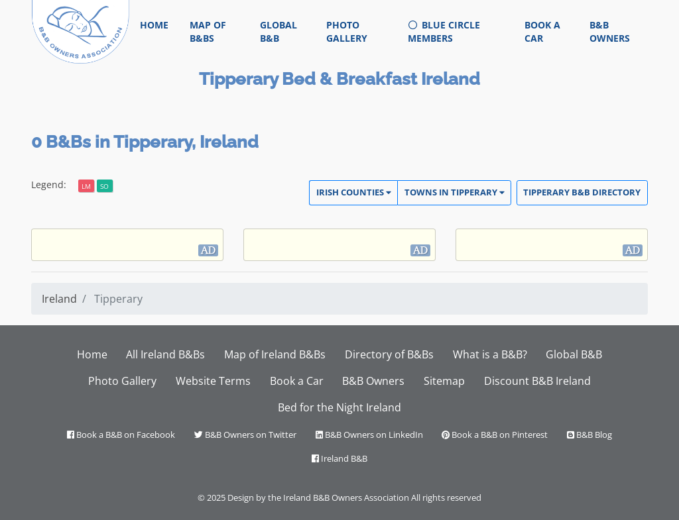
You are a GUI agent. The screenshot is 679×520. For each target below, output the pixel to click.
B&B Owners (609, 31)
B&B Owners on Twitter (245, 435)
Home (159, 24)
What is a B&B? (490, 354)
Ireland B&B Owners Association (346, 497)
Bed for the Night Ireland (339, 407)
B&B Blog (589, 435)
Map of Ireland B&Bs (275, 354)
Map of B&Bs (208, 31)
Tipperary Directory (582, 192)
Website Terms (213, 381)
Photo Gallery (346, 31)
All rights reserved (446, 497)
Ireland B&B (339, 458)
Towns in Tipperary (454, 192)
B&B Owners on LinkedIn (369, 435)
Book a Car (542, 31)
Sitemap (444, 381)
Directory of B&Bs (389, 354)
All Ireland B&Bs (165, 354)
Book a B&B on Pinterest (495, 435)
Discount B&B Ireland (537, 381)
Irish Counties (353, 192)
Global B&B (278, 31)
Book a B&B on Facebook (121, 435)
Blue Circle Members (444, 31)
